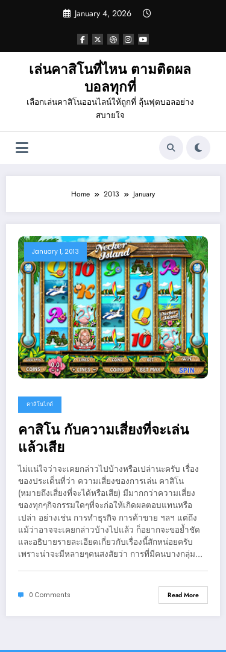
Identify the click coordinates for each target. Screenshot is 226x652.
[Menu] (22, 148)
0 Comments (50, 595)
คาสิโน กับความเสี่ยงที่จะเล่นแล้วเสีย (103, 439)
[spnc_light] (198, 148)
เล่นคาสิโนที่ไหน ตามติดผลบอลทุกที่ (110, 78)
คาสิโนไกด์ (40, 404)
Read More (183, 595)
